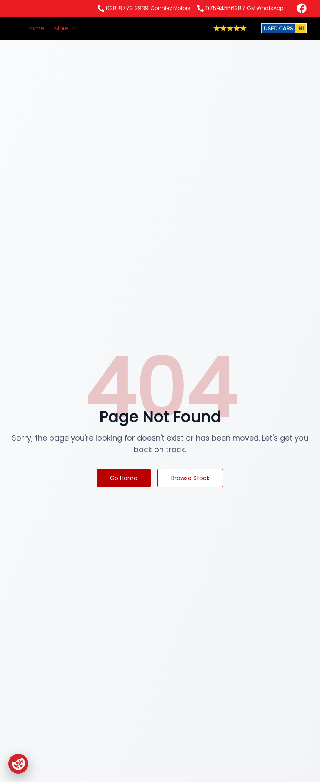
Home (35, 28)
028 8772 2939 (127, 8)
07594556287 (225, 8)
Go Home (124, 478)
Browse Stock (190, 478)
